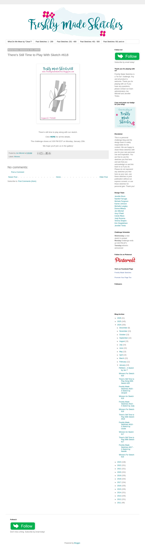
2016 (119, 486)
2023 (119, 462)
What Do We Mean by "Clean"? (20, 42)
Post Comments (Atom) (27, 181)
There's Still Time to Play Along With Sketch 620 (126, 381)
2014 (119, 493)
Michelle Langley (121, 206)
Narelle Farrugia (121, 199)
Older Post (103, 177)
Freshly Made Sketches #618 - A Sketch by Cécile (126, 425)
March (122, 358)
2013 (119, 496)
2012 (119, 499)
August (122, 341)
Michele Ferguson (121, 201)
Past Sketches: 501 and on (113, 42)
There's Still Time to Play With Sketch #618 (126, 417)
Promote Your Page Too (123, 277)
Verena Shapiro (121, 221)
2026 (119, 318)
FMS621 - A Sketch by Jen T (126, 369)
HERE (53, 137)
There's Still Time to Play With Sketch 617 (126, 440)
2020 (119, 472)
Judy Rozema (120, 218)
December (123, 328)
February (123, 362)
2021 (119, 469)
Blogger (77, 543)
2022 (119, 465)
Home (58, 177)
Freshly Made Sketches (123, 272)
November (123, 331)
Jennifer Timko (120, 226)
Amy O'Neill (119, 213)
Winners (17, 156)
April (121, 355)
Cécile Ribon (119, 216)
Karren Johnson (121, 204)
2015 (119, 489)
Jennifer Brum (120, 196)
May (121, 352)
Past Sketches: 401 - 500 (90, 42)
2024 (119, 325)
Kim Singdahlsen (121, 223)
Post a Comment (17, 172)
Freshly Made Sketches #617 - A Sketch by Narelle (126, 448)
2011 (119, 503)
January (122, 365)
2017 (119, 482)
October (122, 335)
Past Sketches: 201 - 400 (66, 42)
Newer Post (12, 177)
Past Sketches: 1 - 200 (44, 42)
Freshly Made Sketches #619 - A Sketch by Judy (126, 404)
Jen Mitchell (119, 211)
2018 (119, 479)
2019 (119, 476)
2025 (119, 321)
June (121, 348)
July (121, 345)
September (123, 338)
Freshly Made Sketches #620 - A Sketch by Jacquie (126, 390)
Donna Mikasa (120, 209)
